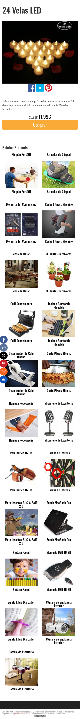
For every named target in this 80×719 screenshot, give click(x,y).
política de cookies (22, 714)
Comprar (40, 124)
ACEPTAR (40, 716)
